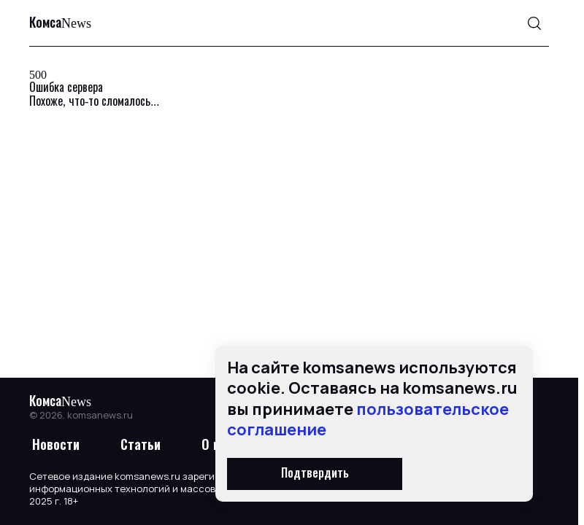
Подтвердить (315, 473)
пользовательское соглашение (368, 419)
